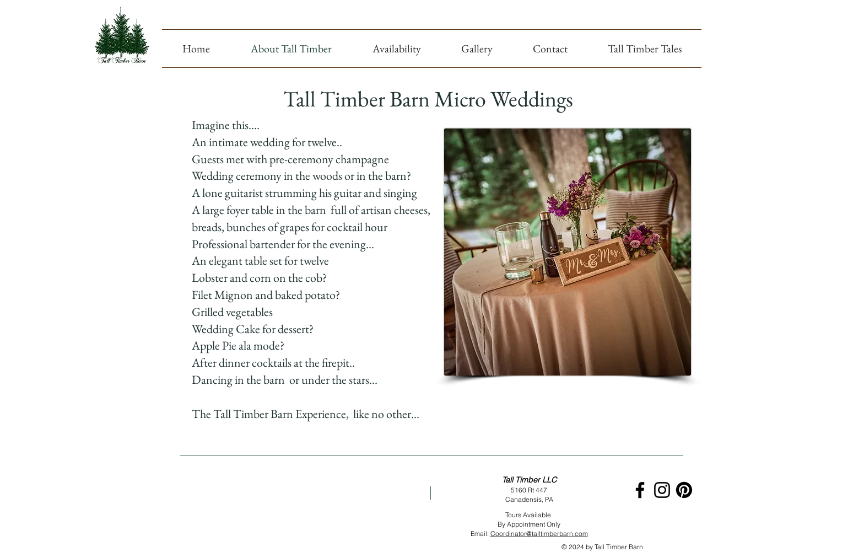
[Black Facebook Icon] (640, 490)
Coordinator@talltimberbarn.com (539, 533)
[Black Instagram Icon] (662, 490)
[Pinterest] (684, 490)
